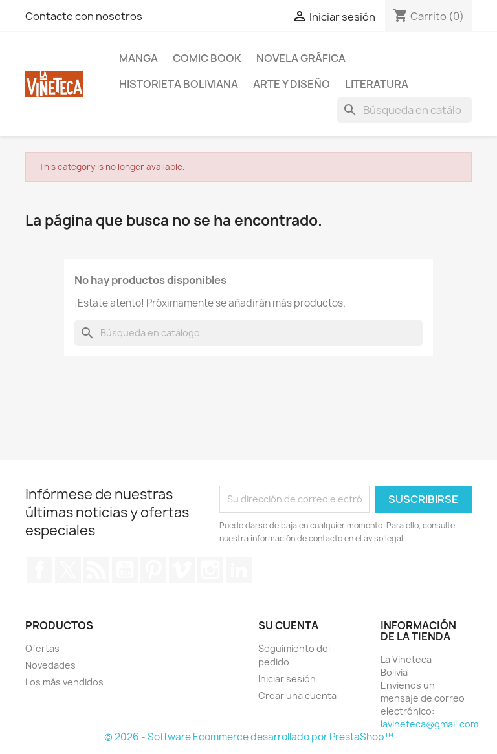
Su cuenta (288, 625)
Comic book (207, 58)
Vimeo (182, 570)
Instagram (210, 570)
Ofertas (42, 648)
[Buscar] (404, 110)
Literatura (376, 84)
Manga (138, 58)
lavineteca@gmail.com (429, 724)
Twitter (68, 570)
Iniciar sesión (287, 679)
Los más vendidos (64, 682)
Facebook (39, 570)
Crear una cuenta (297, 695)
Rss (96, 570)
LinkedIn (239, 570)
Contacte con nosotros (83, 16)
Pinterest (153, 570)
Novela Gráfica (301, 58)
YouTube (125, 570)
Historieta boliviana (178, 84)
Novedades (50, 665)
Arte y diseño (291, 84)
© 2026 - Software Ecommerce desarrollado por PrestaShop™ (248, 737)
